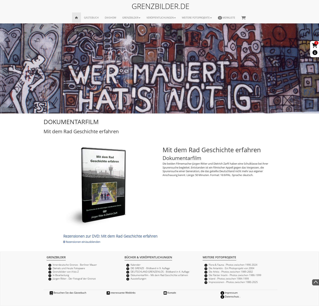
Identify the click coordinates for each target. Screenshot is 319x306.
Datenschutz (230, 296)
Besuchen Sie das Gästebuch (68, 292)
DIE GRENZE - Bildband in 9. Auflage (150, 268)
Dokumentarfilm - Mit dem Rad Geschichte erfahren (159, 275)
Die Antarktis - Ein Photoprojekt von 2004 (231, 268)
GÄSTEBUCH (91, 17)
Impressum (229, 292)
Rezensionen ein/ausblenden (81, 242)
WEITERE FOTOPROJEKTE (197, 17)
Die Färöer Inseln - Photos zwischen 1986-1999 (235, 275)
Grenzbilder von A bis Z (66, 271)
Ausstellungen (138, 278)
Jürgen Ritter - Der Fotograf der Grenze (74, 278)
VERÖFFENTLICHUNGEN (161, 17)
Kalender (136, 264)
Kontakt (170, 292)
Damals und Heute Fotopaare (69, 268)
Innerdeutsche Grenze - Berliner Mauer (75, 264)
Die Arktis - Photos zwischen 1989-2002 (231, 271)
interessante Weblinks (121, 292)
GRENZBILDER (131, 17)
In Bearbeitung (61, 275)
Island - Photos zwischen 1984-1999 (229, 278)
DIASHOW (110, 17)
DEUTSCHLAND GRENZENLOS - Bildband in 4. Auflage (160, 271)
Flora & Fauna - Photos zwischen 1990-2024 (233, 264)
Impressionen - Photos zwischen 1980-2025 (233, 282)
